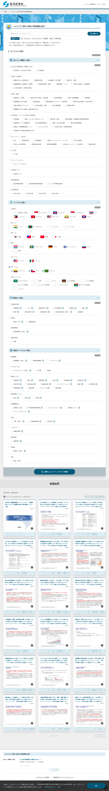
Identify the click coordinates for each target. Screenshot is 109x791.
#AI (22, 38)
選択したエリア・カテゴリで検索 (56, 472)
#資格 (51, 38)
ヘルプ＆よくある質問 (42, 777)
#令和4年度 (57, 38)
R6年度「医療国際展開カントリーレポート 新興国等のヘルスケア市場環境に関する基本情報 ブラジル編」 (19, 504)
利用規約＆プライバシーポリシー (63, 777)
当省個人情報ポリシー (51, 787)
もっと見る (55, 769)
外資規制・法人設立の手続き (27, 761)
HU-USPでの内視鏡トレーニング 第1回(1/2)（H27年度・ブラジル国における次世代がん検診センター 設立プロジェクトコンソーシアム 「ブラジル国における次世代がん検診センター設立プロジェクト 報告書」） (19, 545)
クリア (97, 65)
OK (96, 786)
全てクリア (96, 55)
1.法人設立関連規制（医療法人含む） (30, 759)
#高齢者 (45, 38)
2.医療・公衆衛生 (24, 765)
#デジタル (27, 38)
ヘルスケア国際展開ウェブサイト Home (95, 4)
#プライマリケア (37, 38)
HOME (5, 11)
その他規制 (40, 761)
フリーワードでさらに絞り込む (95, 496)
